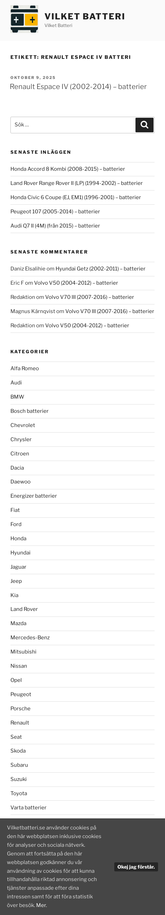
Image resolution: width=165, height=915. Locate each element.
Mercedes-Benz (30, 637)
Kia (14, 595)
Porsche (20, 708)
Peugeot (20, 694)
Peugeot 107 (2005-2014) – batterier (55, 211)
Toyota (18, 793)
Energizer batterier (33, 496)
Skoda (18, 751)
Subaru (19, 765)
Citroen (19, 454)
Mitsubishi (23, 652)
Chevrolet (22, 425)
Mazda (18, 623)
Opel (16, 680)
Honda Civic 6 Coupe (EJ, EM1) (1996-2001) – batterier (75, 197)
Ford (16, 524)
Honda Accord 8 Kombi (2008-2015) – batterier (67, 169)
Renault (19, 723)
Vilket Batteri (84, 16)
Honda (18, 538)
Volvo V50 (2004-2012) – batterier (76, 283)
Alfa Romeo (24, 368)
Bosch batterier (29, 411)
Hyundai (20, 553)
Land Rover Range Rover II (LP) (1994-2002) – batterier (76, 183)
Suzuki (18, 779)
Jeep (16, 581)
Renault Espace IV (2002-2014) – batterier (78, 86)
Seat (16, 737)
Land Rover (24, 609)
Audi (16, 383)
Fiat (15, 510)
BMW (17, 397)
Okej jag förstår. (136, 867)
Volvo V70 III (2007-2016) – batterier (89, 297)
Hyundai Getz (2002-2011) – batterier (101, 269)
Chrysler (21, 439)
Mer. (41, 905)
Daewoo (20, 482)
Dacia (17, 468)
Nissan (18, 666)
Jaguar (18, 567)
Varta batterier (28, 808)
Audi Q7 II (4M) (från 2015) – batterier (55, 226)
